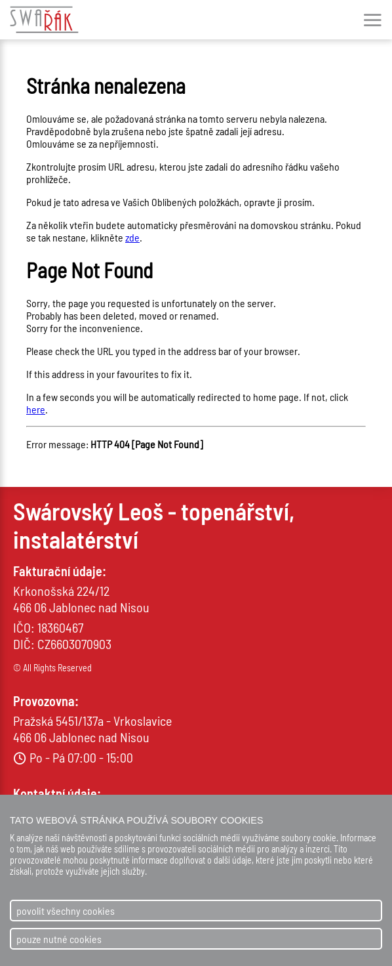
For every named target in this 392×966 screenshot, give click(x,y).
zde (132, 237)
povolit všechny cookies (65, 910)
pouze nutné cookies (59, 939)
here (35, 409)
